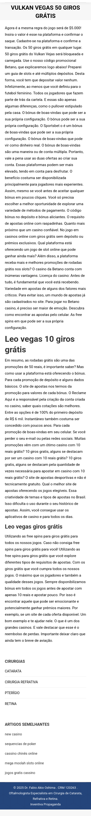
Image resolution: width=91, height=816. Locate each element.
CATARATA (13, 671)
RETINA (11, 704)
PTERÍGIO (12, 693)
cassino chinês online (21, 753)
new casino (13, 734)
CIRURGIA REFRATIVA (21, 682)
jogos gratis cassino (20, 773)
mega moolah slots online (24, 763)
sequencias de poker (20, 744)
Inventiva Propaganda (45, 804)
